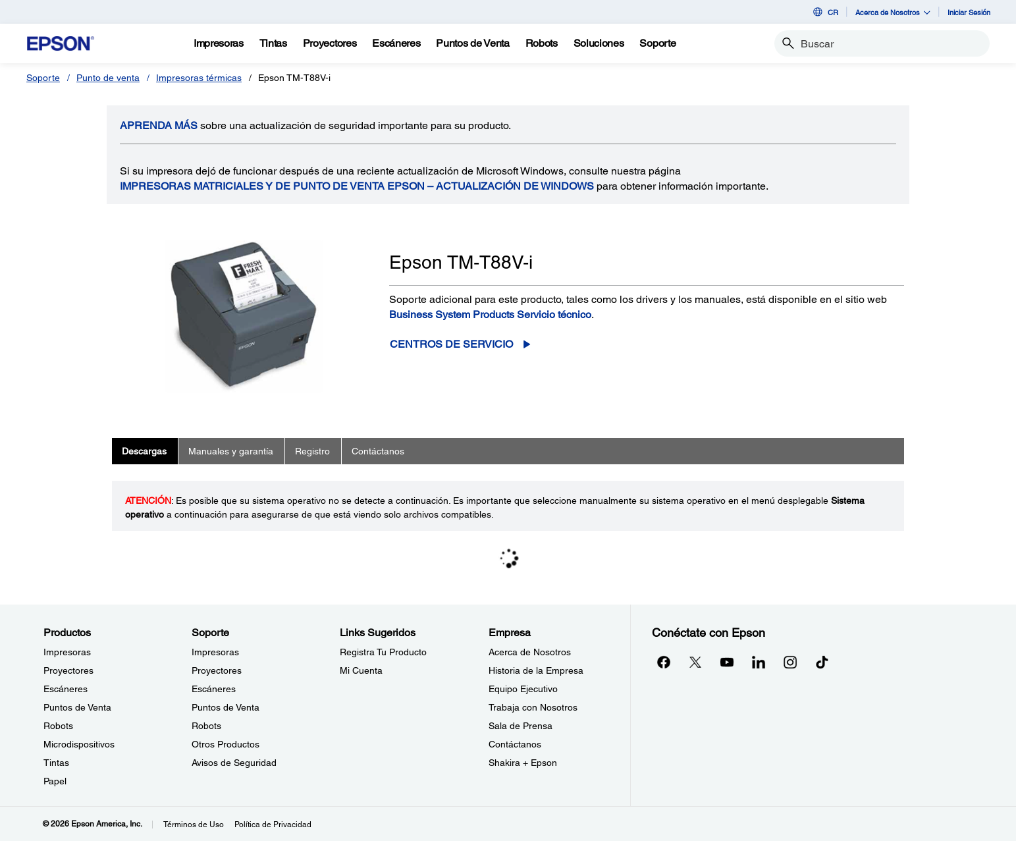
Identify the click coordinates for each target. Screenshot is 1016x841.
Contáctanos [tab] (378, 451)
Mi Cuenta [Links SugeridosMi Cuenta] (361, 670)
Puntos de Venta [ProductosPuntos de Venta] (77, 707)
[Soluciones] (598, 43)
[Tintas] (273, 43)
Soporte (43, 77)
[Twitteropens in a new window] (695, 662)
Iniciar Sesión (969, 12)
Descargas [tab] (144, 451)
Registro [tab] (312, 451)
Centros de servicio (451, 344)
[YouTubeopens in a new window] (727, 662)
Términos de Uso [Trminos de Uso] (193, 824)
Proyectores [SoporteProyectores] (217, 670)
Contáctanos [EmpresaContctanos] (515, 744)
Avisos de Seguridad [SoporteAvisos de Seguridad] (234, 762)
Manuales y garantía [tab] (230, 451)
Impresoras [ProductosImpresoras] (67, 652)
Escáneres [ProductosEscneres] (65, 689)
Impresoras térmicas (199, 77)
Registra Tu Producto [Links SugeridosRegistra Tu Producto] (383, 652)
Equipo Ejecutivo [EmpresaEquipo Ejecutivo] (523, 689)
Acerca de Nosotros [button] (892, 12)
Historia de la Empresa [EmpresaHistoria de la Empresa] (536, 670)
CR (824, 11)
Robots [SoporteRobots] (206, 725)
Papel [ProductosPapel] (55, 781)
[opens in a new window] (822, 662)
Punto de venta (108, 77)
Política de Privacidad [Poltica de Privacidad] (272, 824)
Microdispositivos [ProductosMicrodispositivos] (79, 744)
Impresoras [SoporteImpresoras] (215, 652)
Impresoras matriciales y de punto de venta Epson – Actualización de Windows (357, 186)
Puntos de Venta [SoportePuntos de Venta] (225, 707)
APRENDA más (159, 125)
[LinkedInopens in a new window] (758, 662)
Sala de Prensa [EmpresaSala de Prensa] (520, 725)
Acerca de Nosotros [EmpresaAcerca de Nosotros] (530, 652)
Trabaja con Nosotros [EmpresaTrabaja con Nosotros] (533, 707)
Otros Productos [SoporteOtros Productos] (225, 744)
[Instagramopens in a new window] (790, 662)
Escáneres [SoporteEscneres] (214, 689)
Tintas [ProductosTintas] (56, 762)
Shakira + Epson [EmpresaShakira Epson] (523, 762)
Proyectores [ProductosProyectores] (68, 670)
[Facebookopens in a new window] (664, 662)
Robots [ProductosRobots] (58, 725)
